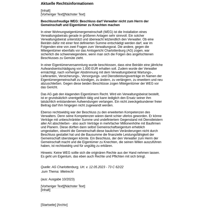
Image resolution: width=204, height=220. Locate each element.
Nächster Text (74, 14)
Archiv (62, 205)
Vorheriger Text (52, 14)
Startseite (48, 205)
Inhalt (45, 11)
